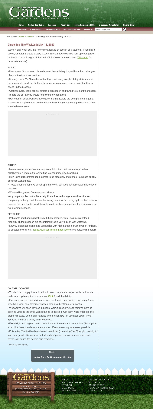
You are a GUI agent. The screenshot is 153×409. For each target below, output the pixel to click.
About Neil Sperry (72, 382)
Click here (83, 57)
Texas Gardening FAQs (85, 25)
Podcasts (52, 25)
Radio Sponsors (36, 29)
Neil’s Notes (22, 29)
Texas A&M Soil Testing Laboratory (51, 229)
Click (50, 296)
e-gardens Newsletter (109, 25)
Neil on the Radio (36, 25)
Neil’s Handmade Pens (72, 29)
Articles (29, 36)
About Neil (65, 25)
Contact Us (88, 29)
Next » (52, 352)
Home (21, 25)
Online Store (128, 25)
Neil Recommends (53, 29)
